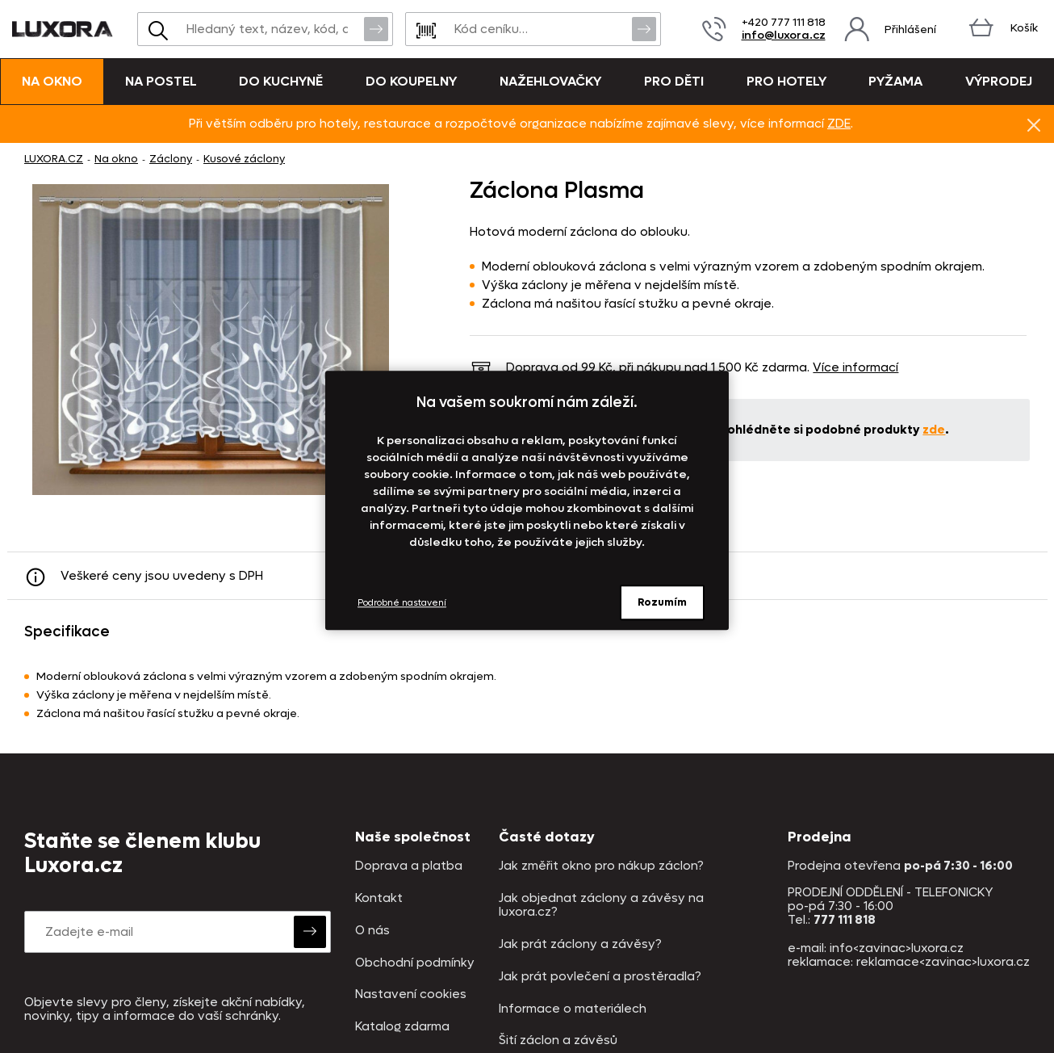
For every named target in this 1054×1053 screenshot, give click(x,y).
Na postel (161, 81)
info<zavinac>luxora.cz (897, 948)
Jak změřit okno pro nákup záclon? (601, 866)
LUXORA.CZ (53, 159)
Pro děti (674, 81)
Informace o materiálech (572, 1009)
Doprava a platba (408, 866)
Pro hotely (786, 81)
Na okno (52, 81)
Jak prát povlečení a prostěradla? (600, 977)
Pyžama (895, 81)
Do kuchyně (281, 81)
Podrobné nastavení (402, 603)
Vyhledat (376, 28)
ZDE (839, 123)
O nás (372, 931)
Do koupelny (411, 81)
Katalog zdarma (402, 1027)
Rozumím (662, 602)
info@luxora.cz (784, 35)
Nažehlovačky (550, 81)
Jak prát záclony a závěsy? (580, 944)
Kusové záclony (244, 159)
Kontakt (379, 898)
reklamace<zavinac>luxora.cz (943, 962)
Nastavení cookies (410, 994)
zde (933, 430)
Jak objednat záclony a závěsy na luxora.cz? (601, 905)
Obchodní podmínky (415, 963)
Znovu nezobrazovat (1033, 124)
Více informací (855, 367)
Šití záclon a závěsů (558, 1040)
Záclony (170, 159)
